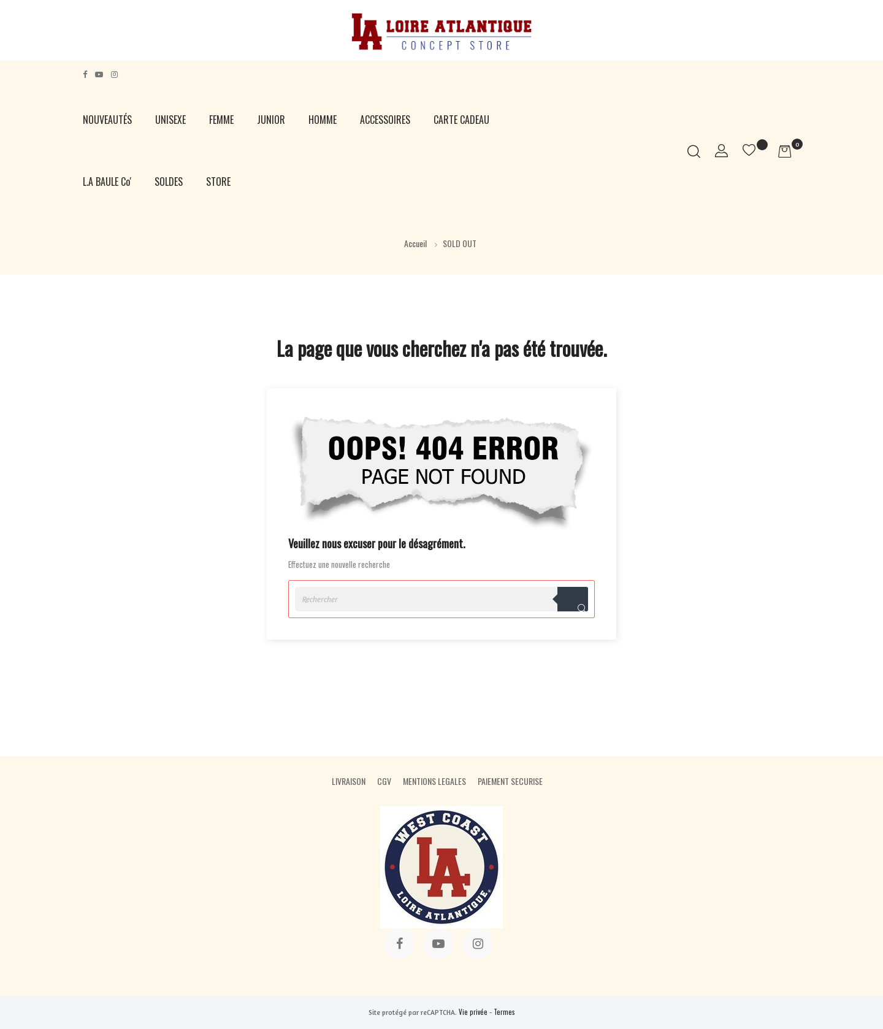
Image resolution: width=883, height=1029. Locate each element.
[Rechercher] (441, 599)
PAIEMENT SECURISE (510, 781)
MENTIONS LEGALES (434, 781)
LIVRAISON (348, 781)
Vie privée (473, 1012)
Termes (504, 1012)
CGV (384, 781)
